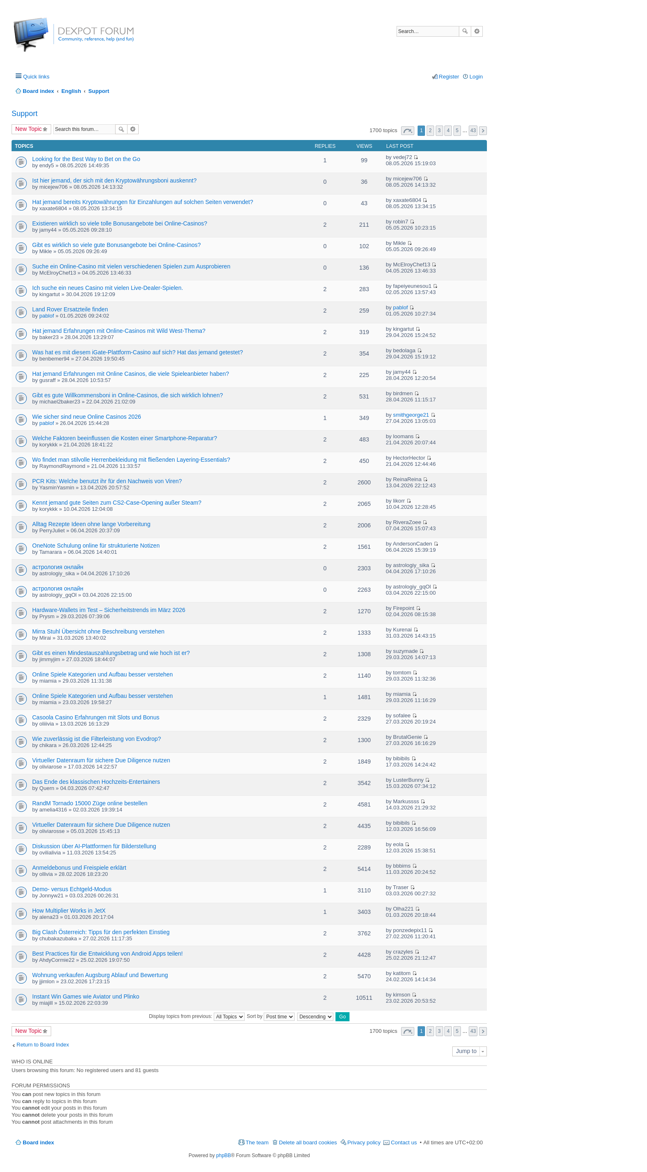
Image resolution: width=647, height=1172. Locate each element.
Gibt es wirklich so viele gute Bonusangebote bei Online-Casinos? (116, 245)
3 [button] (439, 130)
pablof (46, 316)
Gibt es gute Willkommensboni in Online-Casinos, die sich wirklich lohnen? (127, 395)
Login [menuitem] (476, 77)
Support (25, 113)
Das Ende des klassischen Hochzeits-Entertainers (96, 781)
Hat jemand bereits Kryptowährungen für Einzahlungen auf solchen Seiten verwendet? (142, 202)
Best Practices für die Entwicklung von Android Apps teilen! (107, 953)
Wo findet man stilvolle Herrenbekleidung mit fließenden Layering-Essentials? (131, 459)
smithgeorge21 (411, 415)
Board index (38, 1142)
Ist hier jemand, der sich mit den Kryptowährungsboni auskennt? (114, 180)
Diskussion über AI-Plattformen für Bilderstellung (94, 846)
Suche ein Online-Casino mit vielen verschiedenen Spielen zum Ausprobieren (131, 266)
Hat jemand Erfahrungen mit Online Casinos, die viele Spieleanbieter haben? (130, 373)
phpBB (223, 1155)
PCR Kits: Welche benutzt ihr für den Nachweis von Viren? (107, 481)
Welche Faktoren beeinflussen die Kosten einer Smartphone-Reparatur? (124, 438)
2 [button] (430, 130)
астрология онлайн (57, 567)
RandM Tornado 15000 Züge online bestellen (89, 803)
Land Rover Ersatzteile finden (70, 309)
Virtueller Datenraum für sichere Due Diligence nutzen (101, 760)
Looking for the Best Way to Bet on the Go (86, 159)
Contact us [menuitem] (404, 1142)
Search (465, 31)
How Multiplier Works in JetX (69, 910)
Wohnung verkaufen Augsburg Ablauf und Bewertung (100, 975)
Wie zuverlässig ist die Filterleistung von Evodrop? (96, 738)
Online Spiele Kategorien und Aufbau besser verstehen (102, 674)
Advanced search (476, 31)
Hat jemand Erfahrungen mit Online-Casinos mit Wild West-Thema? (118, 330)
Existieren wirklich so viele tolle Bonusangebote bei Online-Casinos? (119, 223)
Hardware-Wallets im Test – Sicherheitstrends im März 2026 (108, 610)
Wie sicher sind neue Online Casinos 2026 (86, 416)
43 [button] (473, 130)
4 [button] (448, 130)
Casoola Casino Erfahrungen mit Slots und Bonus (95, 717)
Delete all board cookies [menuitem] (308, 1142)
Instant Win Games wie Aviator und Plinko (85, 996)
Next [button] (483, 130)
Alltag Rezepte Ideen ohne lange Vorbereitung (91, 524)
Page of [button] (407, 130)
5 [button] (457, 130)
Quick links (36, 77)
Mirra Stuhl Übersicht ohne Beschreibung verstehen (98, 631)
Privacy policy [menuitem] (364, 1142)
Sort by (271, 1016)
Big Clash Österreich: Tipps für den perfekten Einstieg (101, 932)
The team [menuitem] (257, 1142)
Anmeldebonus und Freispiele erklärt (79, 867)
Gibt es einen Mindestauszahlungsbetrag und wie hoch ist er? (111, 653)
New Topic (28, 129)
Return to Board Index (43, 1045)
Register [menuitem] (449, 77)
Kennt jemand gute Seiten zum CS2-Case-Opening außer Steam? (116, 502)
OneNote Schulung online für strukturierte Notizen (96, 545)
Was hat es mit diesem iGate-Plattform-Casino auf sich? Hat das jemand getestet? (137, 352)
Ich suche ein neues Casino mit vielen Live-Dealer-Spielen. (107, 288)
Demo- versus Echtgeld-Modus (71, 889)
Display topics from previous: (197, 1016)
